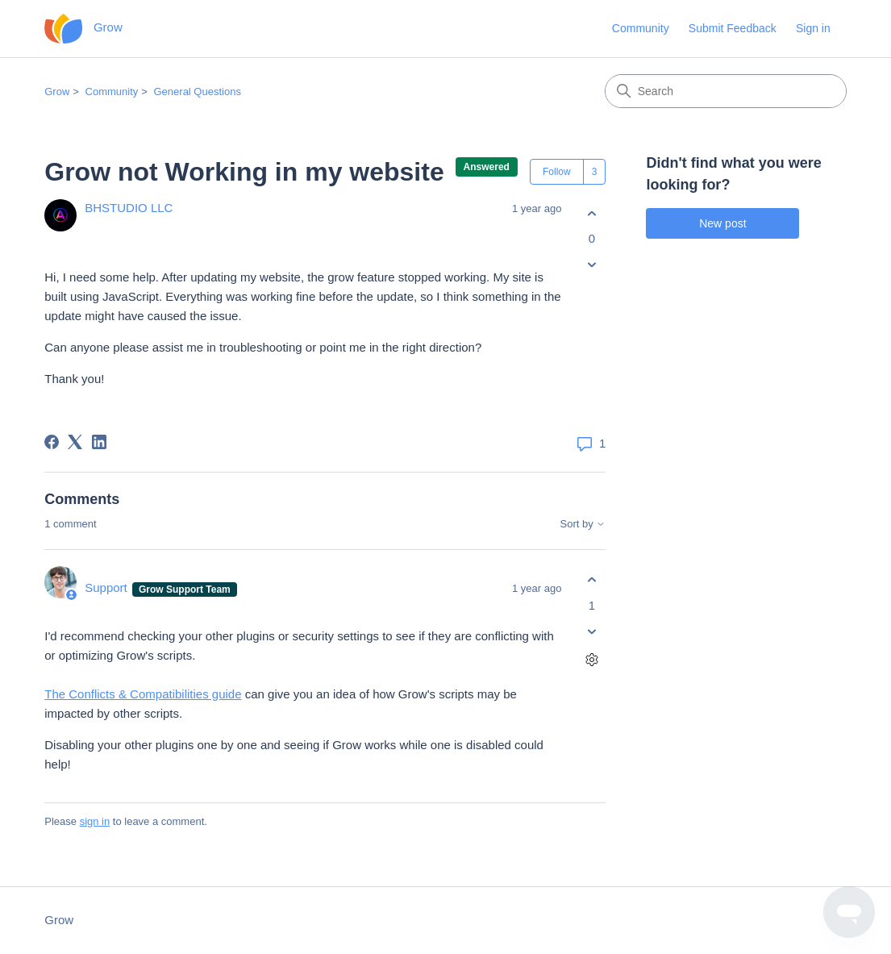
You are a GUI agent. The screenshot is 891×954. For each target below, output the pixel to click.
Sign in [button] (813, 28)
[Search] (726, 91)
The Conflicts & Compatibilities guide (142, 694)
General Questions (197, 91)
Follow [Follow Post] (557, 171)
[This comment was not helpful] (591, 631)
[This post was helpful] (591, 213)
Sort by (583, 524)
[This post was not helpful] (591, 265)
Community (640, 28)
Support (108, 587)
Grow (56, 91)
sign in (95, 821)
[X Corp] (75, 442)
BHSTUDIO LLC (129, 208)
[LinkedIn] (99, 442)
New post (722, 223)
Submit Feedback (733, 28)
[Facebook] (51, 442)
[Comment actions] (591, 659)
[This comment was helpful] (591, 580)
